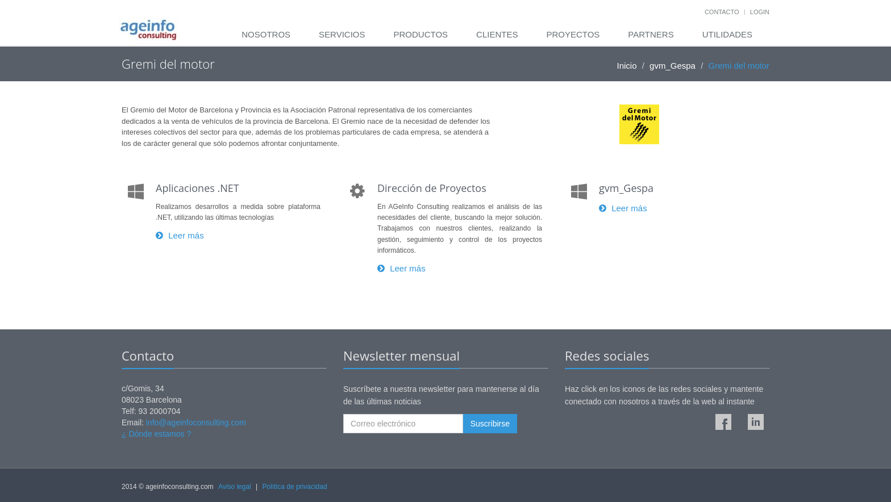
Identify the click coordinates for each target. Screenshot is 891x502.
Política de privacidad (295, 487)
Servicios (342, 34)
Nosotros (266, 34)
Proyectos (572, 34)
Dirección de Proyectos (431, 188)
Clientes (497, 34)
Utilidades (727, 34)
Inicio (627, 65)
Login (759, 12)
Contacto (722, 12)
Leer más (180, 235)
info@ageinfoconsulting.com (196, 422)
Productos (420, 34)
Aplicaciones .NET (197, 188)
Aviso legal (234, 487)
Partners (650, 34)
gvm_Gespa (672, 65)
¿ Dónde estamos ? (156, 433)
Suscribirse (490, 423)
